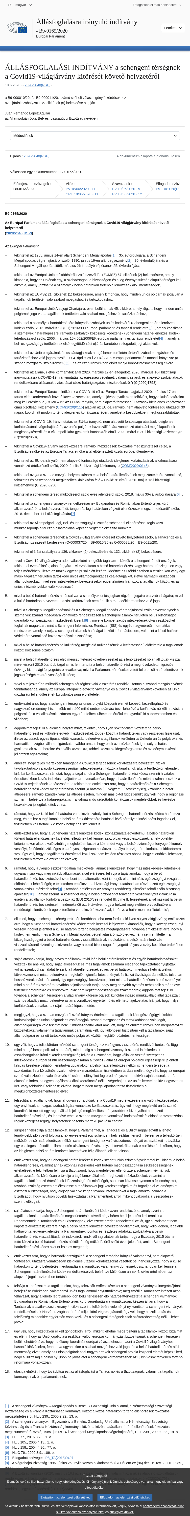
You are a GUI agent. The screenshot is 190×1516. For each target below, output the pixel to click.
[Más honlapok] (157, 5)
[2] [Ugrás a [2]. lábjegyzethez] (129, 260)
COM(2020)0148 (134, 466)
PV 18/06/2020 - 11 (81, 189)
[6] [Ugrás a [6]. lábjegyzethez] (178, 494)
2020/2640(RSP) (37, 85)
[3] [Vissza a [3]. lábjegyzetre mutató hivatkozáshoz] (7, 1437)
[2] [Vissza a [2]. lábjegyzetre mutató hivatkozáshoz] (7, 1422)
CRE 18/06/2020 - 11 (82, 194)
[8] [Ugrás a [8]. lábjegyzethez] (86, 620)
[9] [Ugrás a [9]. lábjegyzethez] (60, 889)
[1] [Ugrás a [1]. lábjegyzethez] (114, 255)
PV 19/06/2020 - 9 (126, 189)
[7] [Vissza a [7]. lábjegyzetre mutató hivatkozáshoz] (7, 1458)
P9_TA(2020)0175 (170, 189)
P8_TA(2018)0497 (59, 1458)
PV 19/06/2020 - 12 (127, 194)
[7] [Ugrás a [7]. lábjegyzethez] (73, 514)
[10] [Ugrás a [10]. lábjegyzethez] (31, 894)
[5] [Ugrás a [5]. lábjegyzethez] (68, 363)
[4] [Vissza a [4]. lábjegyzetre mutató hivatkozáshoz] (7, 1442)
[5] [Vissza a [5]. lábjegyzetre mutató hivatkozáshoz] (7, 1447)
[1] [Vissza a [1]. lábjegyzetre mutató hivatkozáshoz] (7, 1406)
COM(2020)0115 (70, 407)
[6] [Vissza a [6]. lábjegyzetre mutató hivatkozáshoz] (7, 1453)
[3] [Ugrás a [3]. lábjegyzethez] (150, 328)
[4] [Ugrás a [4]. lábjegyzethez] (161, 338)
